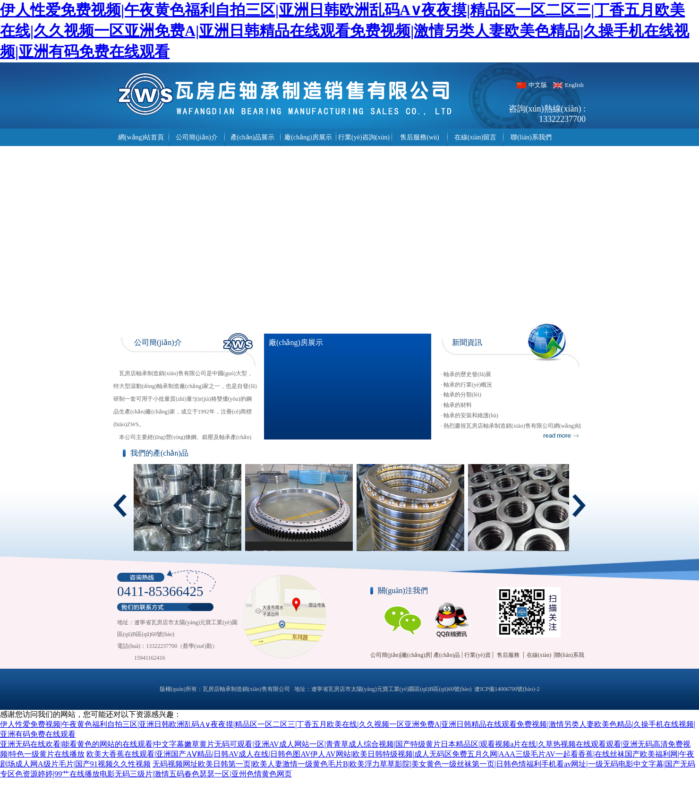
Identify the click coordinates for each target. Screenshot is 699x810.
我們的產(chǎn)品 (159, 453)
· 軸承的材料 (456, 405)
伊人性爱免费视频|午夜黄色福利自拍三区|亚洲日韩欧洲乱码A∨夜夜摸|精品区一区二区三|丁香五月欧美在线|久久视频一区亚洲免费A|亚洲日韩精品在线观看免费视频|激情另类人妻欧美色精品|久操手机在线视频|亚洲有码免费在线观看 (344, 30)
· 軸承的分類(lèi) (461, 394)
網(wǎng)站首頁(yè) (141, 140)
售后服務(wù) (419, 137)
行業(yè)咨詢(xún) (364, 137)
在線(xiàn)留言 (475, 137)
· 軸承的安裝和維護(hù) (469, 415)
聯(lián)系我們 (531, 137)
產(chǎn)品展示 (252, 137)
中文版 (538, 84)
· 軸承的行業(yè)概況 (466, 384)
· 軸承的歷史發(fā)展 (466, 374)
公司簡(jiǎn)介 (196, 137)
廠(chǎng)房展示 (308, 137)
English (574, 84)
